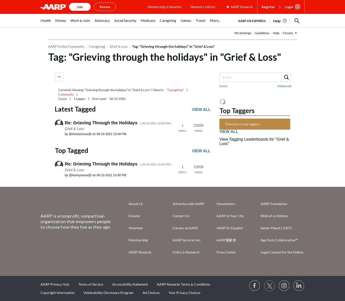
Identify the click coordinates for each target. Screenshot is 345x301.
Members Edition (202, 7)
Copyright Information (57, 292)
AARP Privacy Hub (54, 284)
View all (201, 109)
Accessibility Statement (130, 284)
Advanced (284, 86)
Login (289, 7)
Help (276, 33)
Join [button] (80, 7)
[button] (297, 21)
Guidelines (262, 33)
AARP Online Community (66, 46)
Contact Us (181, 216)
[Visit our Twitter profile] (269, 285)
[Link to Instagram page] (284, 285)
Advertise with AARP (188, 204)
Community (66, 94)
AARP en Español (252, 21)
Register (268, 7)
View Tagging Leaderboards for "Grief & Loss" (254, 141)
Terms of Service (90, 284)
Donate (134, 216)
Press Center (226, 252)
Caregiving (97, 46)
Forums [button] (288, 33)
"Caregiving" (175, 90)
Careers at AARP (185, 228)
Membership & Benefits (165, 7)
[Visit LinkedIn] (299, 285)
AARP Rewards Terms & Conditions (183, 284)
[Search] (254, 77)
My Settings (243, 33)
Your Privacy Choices (184, 292)
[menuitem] (45, 22)
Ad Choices (151, 292)
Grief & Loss (119, 46)
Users (223, 86)
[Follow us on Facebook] (254, 285)
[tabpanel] (269, 20)
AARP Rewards (140, 252)
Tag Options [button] (59, 77)
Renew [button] (105, 7)
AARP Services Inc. (186, 240)
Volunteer (135, 228)
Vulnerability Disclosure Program (108, 292)
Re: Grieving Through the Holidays (118, 122)
